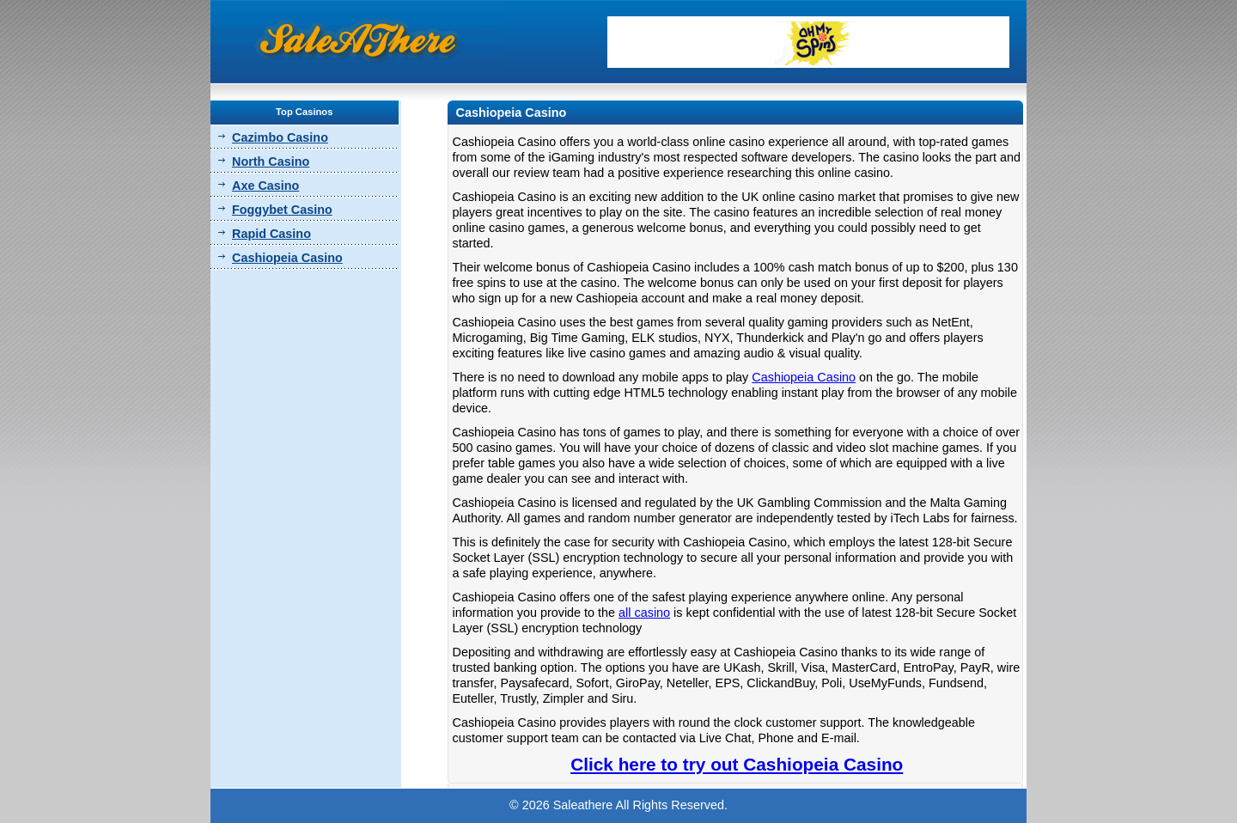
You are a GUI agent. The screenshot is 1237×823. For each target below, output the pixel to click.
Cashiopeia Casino (287, 258)
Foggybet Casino (282, 209)
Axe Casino (265, 185)
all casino (644, 612)
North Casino (270, 161)
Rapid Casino (271, 234)
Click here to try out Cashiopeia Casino (736, 764)
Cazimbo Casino (280, 137)
